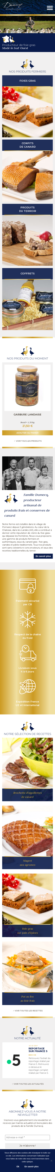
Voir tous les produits (27, 441)
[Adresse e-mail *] (27, 1137)
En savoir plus (43, 556)
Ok (17, 1166)
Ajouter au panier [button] (27, 432)
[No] (51, 1160)
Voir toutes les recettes (27, 1011)
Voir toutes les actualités (27, 1084)
